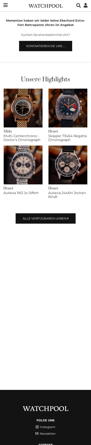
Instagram (45, 427)
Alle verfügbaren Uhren (45, 218)
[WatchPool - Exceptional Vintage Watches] (45, 5)
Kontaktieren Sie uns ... (45, 46)
